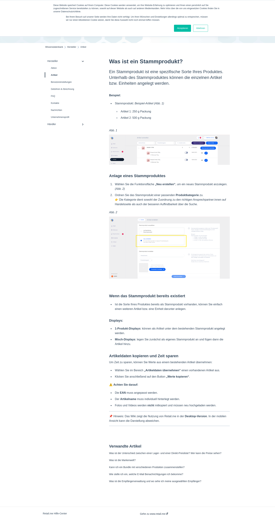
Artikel (51, 75)
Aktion (54, 68)
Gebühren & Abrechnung (62, 89)
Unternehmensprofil (60, 117)
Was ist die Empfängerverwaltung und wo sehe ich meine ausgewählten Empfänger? (155, 481)
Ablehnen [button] (200, 28)
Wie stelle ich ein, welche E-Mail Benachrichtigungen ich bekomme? (146, 474)
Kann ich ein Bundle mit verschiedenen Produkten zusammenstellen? (147, 467)
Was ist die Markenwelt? (122, 460)
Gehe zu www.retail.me (154, 513)
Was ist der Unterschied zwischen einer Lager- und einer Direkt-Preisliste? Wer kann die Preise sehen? (165, 453)
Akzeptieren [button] (182, 28)
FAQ (53, 96)
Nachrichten (56, 110)
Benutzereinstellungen (61, 82)
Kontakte (55, 103)
